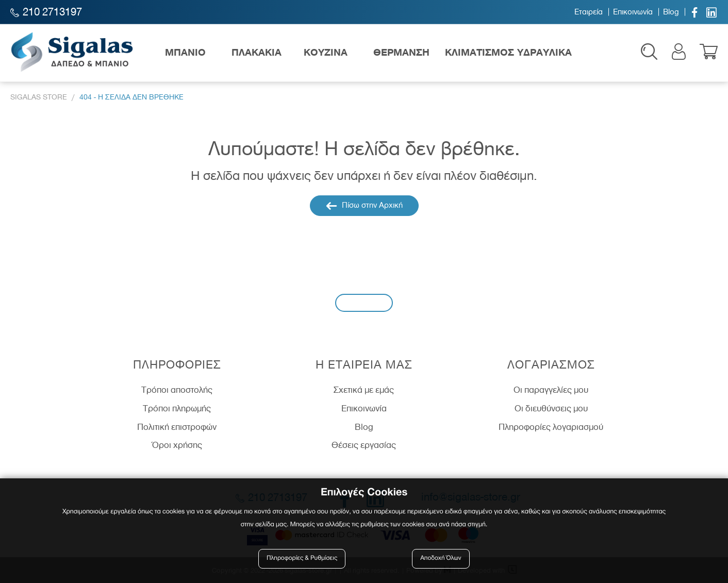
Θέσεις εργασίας (364, 445)
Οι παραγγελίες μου (551, 390)
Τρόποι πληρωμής (177, 408)
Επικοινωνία (633, 11)
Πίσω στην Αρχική (364, 205)
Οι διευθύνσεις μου (551, 408)
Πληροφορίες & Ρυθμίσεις (302, 558)
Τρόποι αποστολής (176, 390)
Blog (671, 11)
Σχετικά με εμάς (364, 390)
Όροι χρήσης (177, 445)
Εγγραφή (364, 302)
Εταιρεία (588, 11)
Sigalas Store (38, 97)
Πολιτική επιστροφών (177, 427)
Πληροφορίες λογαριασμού (551, 427)
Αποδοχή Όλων (440, 558)
